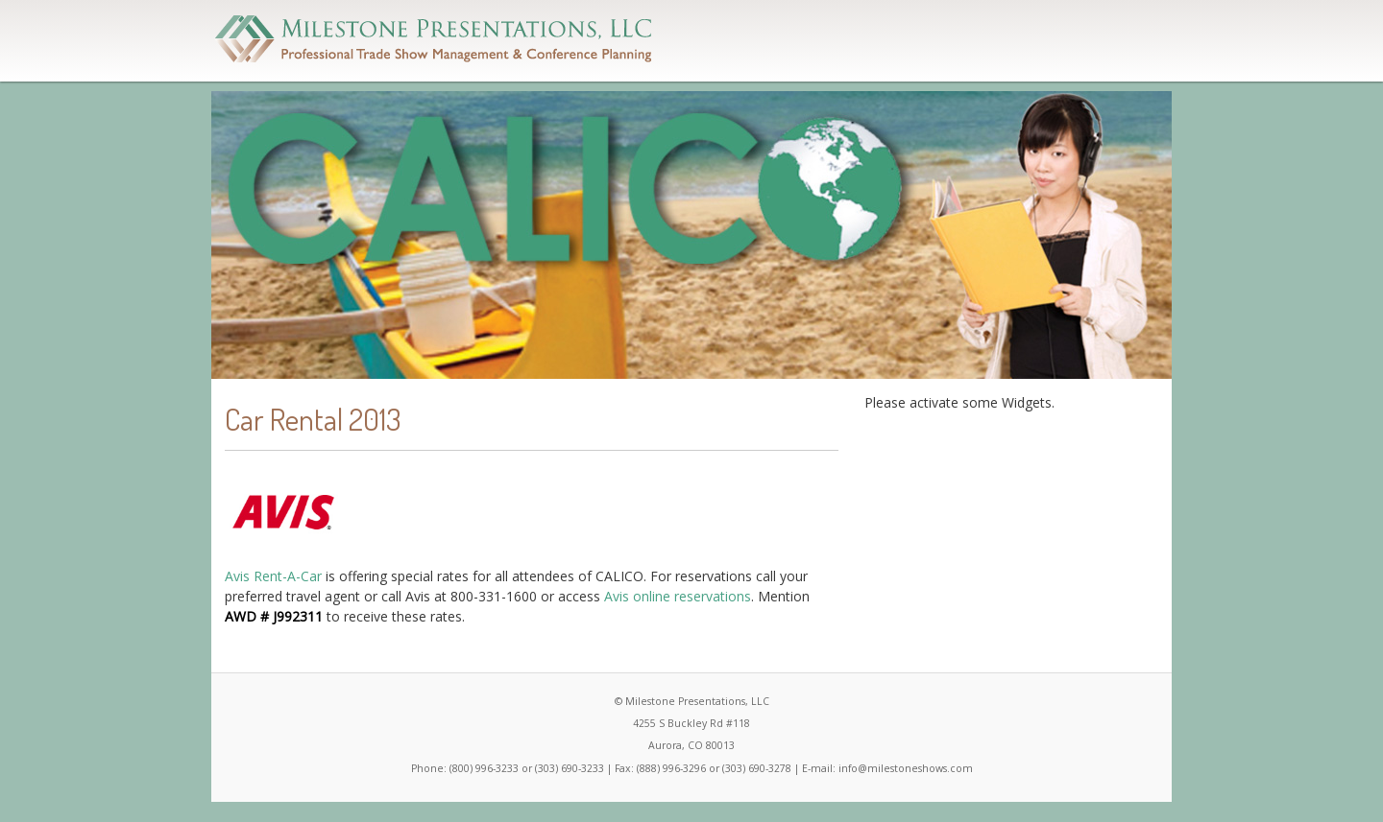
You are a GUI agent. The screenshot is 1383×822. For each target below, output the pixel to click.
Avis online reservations (677, 596)
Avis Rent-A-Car (273, 576)
